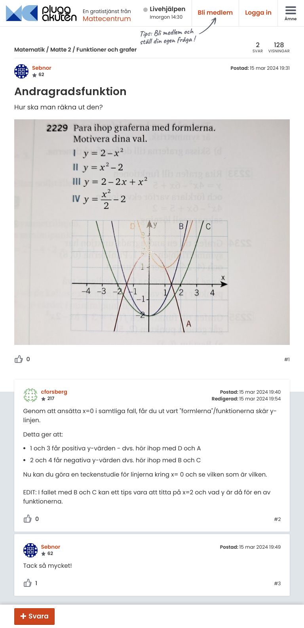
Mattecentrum (107, 18)
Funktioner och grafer (106, 50)
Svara (38, 616)
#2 (277, 520)
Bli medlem (215, 13)
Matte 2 (60, 50)
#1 (287, 360)
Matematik (29, 50)
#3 (277, 584)
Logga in (258, 13)
